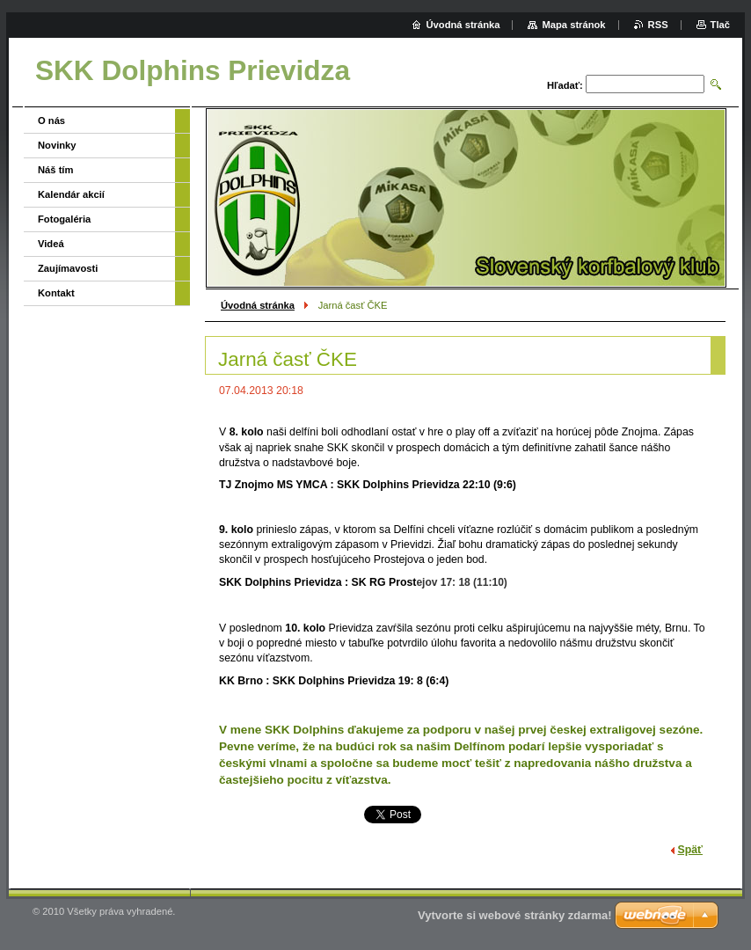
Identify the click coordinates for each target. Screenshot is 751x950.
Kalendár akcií (71, 194)
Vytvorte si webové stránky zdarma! (515, 915)
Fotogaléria (64, 219)
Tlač (720, 24)
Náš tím (55, 169)
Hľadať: (565, 85)
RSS (658, 24)
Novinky (57, 145)
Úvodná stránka (258, 305)
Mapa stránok (573, 24)
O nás (51, 120)
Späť (690, 850)
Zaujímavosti (68, 268)
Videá (51, 243)
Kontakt (56, 293)
